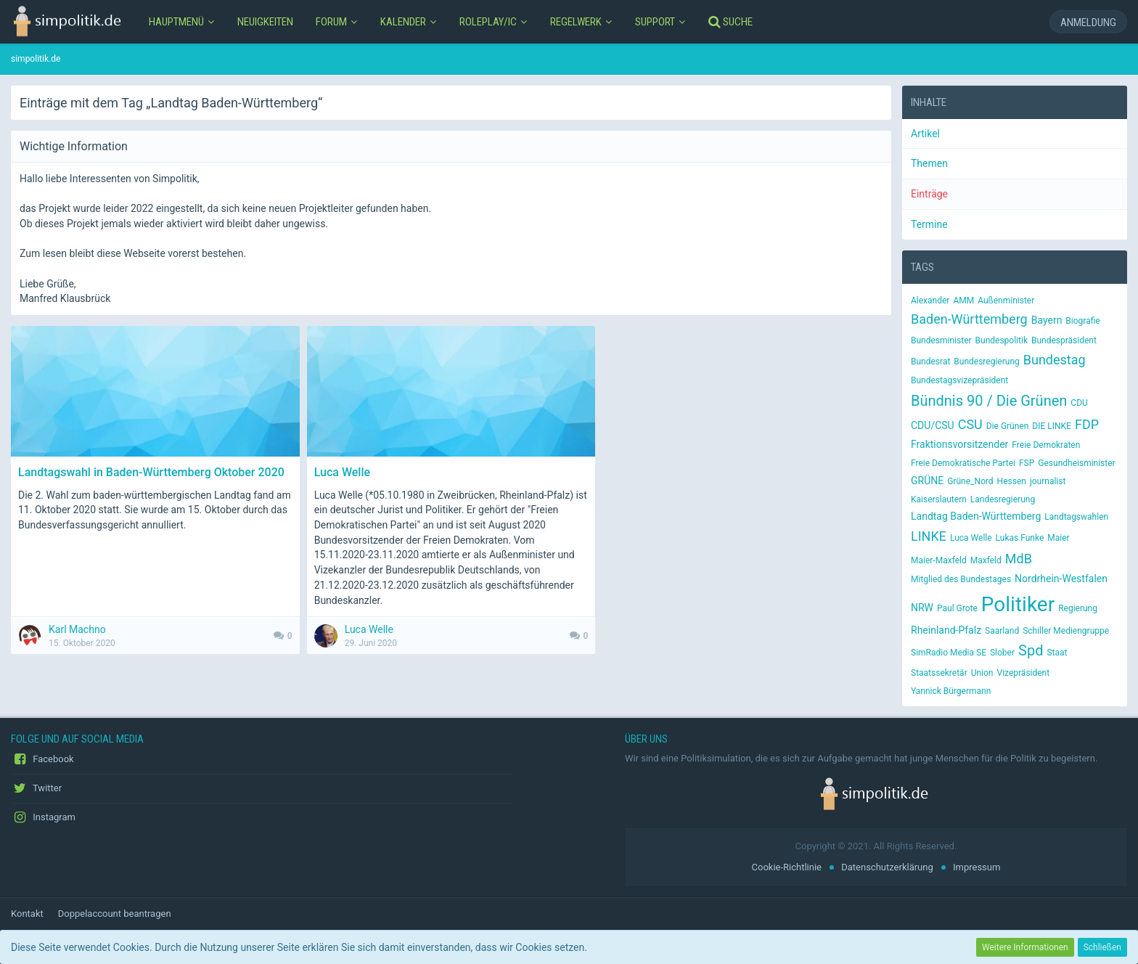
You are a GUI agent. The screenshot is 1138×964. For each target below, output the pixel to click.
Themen (929, 163)
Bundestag (1054, 359)
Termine (929, 224)
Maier (1058, 538)
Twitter (36, 788)
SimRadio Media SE (948, 653)
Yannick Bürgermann (951, 691)
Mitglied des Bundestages (961, 579)
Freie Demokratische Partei (963, 463)
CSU (970, 424)
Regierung (1077, 608)
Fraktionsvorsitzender (959, 444)
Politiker (1018, 604)
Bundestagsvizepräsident (959, 380)
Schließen (1102, 947)
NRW (922, 607)
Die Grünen (1007, 426)
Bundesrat (930, 361)
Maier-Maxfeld (939, 560)
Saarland (1002, 631)
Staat (1057, 653)
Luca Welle (971, 538)
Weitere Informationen (1025, 947)
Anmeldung (1088, 22)
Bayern (1047, 320)
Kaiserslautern (939, 499)
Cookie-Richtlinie (787, 867)
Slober (1002, 653)
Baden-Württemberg (969, 319)
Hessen (1011, 481)
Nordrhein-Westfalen (1061, 578)
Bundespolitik (1001, 340)
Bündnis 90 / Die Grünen (989, 400)
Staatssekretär (939, 673)
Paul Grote (957, 608)
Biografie (1082, 321)
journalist (1048, 481)
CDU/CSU (932, 425)
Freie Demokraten (1046, 445)
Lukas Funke (1020, 538)
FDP (1087, 424)
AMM (963, 300)
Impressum (976, 867)
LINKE (928, 536)
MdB (1018, 558)
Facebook (42, 759)
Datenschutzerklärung (887, 867)
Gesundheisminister (1076, 463)
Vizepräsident (1023, 673)
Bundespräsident (1064, 340)
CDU (1079, 403)
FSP (1026, 463)
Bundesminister (941, 340)
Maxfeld (986, 560)
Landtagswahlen (1076, 517)
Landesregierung (1002, 499)
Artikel (925, 133)
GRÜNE (927, 480)
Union (982, 673)
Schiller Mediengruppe (1066, 631)
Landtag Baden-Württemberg (976, 516)
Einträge (929, 194)
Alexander (930, 300)
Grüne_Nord (970, 481)
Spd (1030, 650)
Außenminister (1006, 300)
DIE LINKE (1051, 426)
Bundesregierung (986, 361)
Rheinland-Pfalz (946, 630)
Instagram (43, 817)
